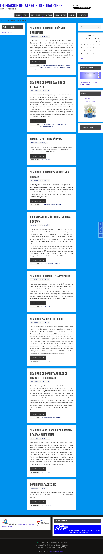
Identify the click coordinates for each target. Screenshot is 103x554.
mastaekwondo (49, 263)
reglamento (43, 126)
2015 (42, 65)
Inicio (4, 20)
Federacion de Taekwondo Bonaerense (31, 5)
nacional (56, 67)
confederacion (68, 65)
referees (52, 417)
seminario (68, 67)
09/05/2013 (34, 488)
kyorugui (63, 124)
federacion (43, 67)
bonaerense (53, 65)
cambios (48, 124)
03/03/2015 (34, 36)
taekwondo (33, 70)
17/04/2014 (34, 180)
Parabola (52, 551)
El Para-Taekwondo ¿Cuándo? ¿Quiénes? (81, 530)
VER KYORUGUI (90, 99)
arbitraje (43, 124)
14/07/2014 (34, 90)
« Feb (81, 59)
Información (44, 36)
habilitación (50, 67)
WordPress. (60, 551)
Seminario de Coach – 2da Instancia (50, 276)
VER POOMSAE (90, 101)
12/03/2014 (34, 322)
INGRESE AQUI (7, 32)
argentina (47, 65)
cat (58, 65)
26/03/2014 (34, 279)
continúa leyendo (38, 62)
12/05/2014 (34, 143)
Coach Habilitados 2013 (43, 484)
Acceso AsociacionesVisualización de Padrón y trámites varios (88, 82)
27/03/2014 (34, 225)
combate (58, 124)
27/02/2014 (34, 438)
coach (61, 65)
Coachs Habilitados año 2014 (46, 139)
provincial (62, 67)
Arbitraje (43, 143)
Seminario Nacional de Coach (46, 319)
